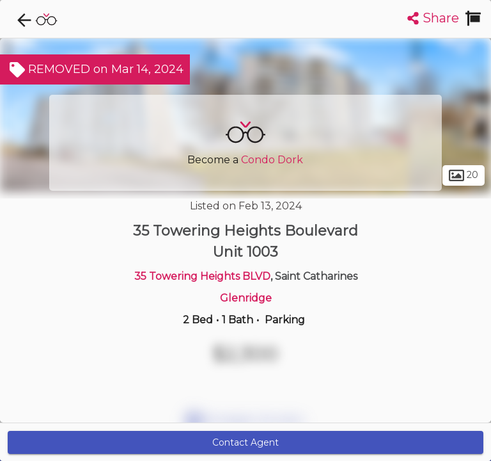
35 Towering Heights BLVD (202, 276)
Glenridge (246, 298)
